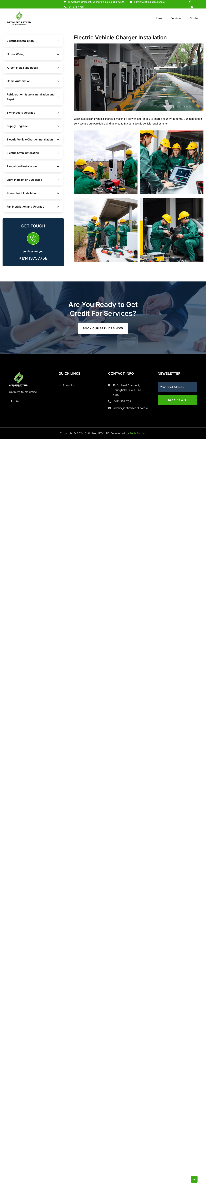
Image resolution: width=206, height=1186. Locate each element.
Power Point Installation (22, 193)
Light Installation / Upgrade (24, 179)
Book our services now (103, 328)
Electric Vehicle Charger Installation (30, 139)
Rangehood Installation (22, 166)
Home (158, 18)
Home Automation (19, 81)
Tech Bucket (137, 433)
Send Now (177, 400)
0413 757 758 (76, 6)
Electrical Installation (20, 40)
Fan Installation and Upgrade (25, 206)
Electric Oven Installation (23, 153)
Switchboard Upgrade (21, 112)
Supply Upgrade (17, 126)
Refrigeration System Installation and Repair (31, 97)
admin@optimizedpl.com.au (131, 408)
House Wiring (15, 54)
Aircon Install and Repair (22, 67)
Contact (195, 18)
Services (176, 18)
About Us (69, 385)
